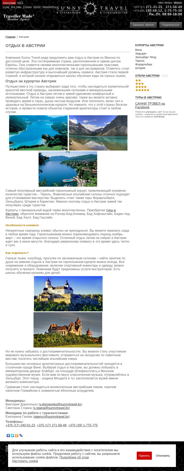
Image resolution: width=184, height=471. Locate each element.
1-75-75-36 (173, 10)
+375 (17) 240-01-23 (20, 425)
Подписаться (170, 24)
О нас (6, 6)
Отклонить (163, 455)
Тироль (140, 60)
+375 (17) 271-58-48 (51, 425)
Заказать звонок (143, 24)
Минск (178, 2)
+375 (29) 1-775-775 (83, 425)
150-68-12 (154, 10)
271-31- (152, 7)
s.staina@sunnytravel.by (51, 408)
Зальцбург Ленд (145, 57)
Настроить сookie (25, 461)
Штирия (140, 68)
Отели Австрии (147, 75)
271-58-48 (174, 7)
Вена (138, 49)
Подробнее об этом (74, 457)
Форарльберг (143, 64)
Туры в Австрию (148, 97)
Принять (144, 455)
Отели (37, 6)
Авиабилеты (49, 6)
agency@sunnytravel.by (51, 416)
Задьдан (140, 53)
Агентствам (9, 2)
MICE (20, 2)
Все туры (16, 6)
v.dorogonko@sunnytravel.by (60, 404)
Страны (27, 6)
